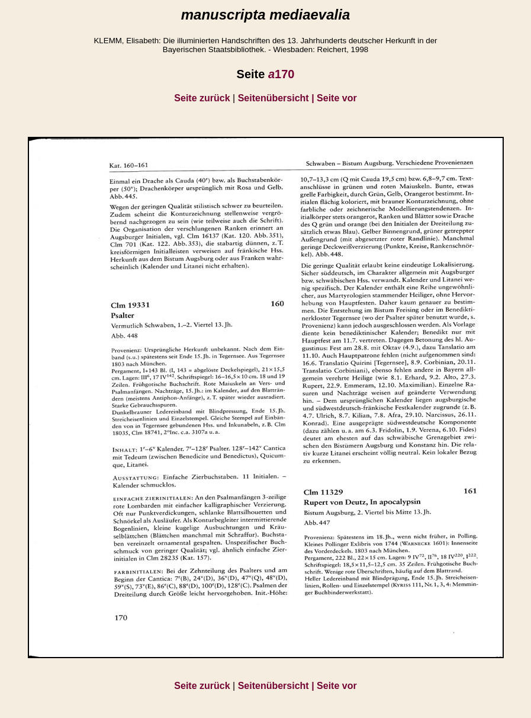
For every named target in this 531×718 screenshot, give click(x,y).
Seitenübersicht (277, 98)
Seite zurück (202, 98)
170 (281, 74)
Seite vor (337, 98)
